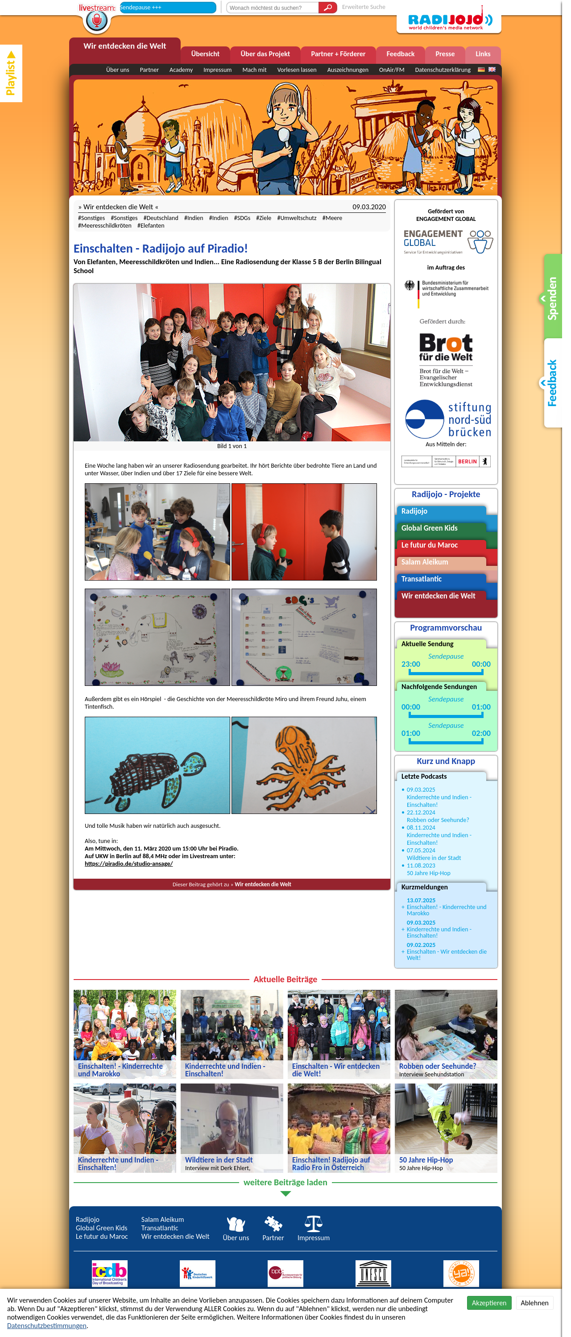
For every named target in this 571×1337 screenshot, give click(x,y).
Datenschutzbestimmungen (47, 1325)
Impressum (217, 70)
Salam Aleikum (162, 1219)
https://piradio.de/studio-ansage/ (129, 864)
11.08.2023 (421, 865)
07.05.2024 (421, 850)
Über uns (117, 70)
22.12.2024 (421, 812)
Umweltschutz (298, 218)
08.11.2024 (421, 827)
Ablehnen (535, 1303)
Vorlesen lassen (297, 70)
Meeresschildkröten (106, 225)
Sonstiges (93, 218)
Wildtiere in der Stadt (434, 858)
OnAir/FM (392, 70)
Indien (195, 218)
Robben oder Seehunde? (438, 820)
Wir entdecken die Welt (263, 884)
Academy (181, 70)
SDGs (243, 218)
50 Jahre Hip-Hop (429, 873)
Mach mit (254, 70)
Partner (149, 70)
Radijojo (87, 1219)
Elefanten (153, 225)
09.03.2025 (421, 789)
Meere (334, 218)
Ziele (265, 218)
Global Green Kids (102, 1228)
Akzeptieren (489, 1303)
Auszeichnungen (347, 70)
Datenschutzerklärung (443, 70)
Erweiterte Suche (363, 7)
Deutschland (162, 218)
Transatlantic (159, 1228)
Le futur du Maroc (102, 1236)
